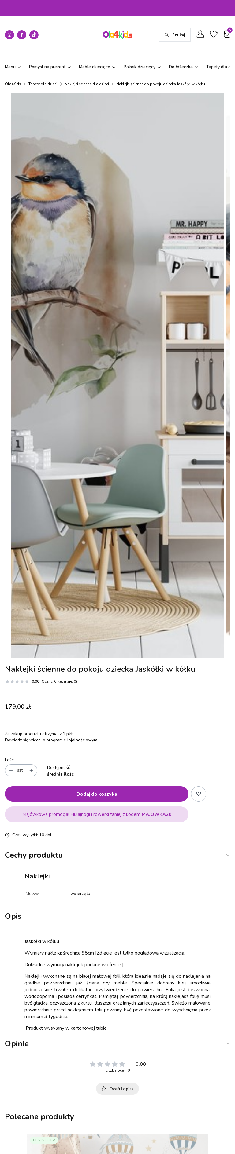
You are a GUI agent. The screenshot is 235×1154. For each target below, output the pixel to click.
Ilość (9, 723)
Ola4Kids (13, 84)
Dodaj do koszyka (96, 757)
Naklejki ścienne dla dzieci (87, 84)
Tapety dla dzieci (42, 84)
